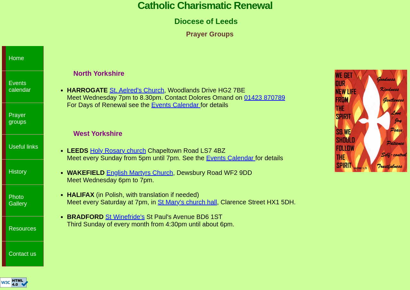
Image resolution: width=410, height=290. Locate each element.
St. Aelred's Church (137, 90)
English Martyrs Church (139, 172)
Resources (22, 229)
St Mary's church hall (187, 202)
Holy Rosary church (118, 150)
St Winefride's (125, 216)
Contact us (22, 254)
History (18, 172)
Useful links (23, 147)
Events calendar (20, 86)
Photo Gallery (18, 200)
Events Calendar (175, 104)
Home (16, 58)
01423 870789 (264, 97)
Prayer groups (17, 118)
